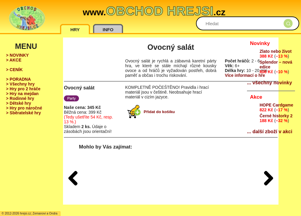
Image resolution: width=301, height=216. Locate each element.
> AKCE (13, 60)
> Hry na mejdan (22, 93)
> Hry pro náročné (24, 108)
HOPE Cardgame (276, 105)
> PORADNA (18, 79)
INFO (108, 29)
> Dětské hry (18, 103)
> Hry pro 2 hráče (23, 88)
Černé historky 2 (276, 115)
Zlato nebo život (276, 51)
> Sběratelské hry (23, 112)
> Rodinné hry (20, 98)
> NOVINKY (17, 55)
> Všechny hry (20, 84)
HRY (75, 29)
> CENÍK (14, 69)
